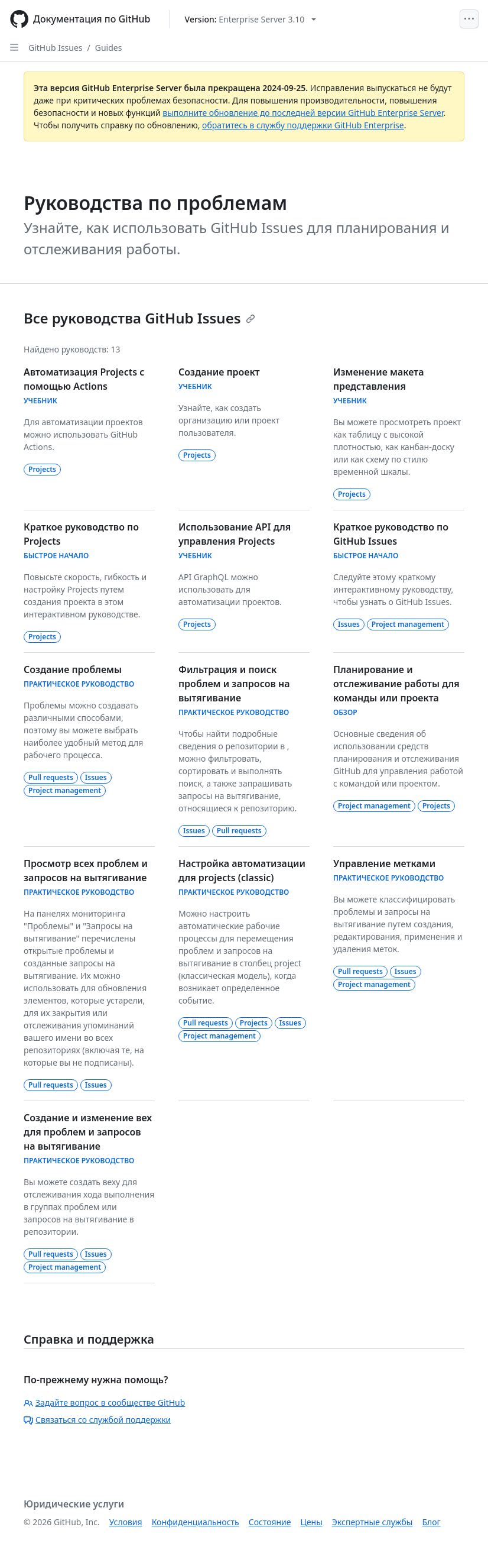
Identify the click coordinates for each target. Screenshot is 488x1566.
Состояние (270, 1522)
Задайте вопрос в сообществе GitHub (104, 1402)
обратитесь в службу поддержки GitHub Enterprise (303, 125)
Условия (125, 1522)
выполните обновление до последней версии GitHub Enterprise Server (302, 112)
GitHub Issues (55, 47)
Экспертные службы (372, 1522)
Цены (312, 1522)
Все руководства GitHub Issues (139, 318)
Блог (431, 1522)
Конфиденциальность (195, 1522)
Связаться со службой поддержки (97, 1419)
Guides (108, 47)
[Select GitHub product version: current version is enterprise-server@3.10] (251, 19)
